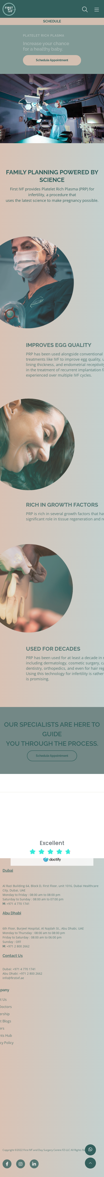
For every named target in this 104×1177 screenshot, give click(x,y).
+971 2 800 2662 (30, 978)
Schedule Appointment (52, 60)
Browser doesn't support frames (52, 850)
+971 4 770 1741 (24, 974)
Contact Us (13, 953)
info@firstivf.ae (13, 983)
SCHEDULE (52, 21)
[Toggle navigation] (94, 9)
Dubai (8, 868)
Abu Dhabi (12, 911)
